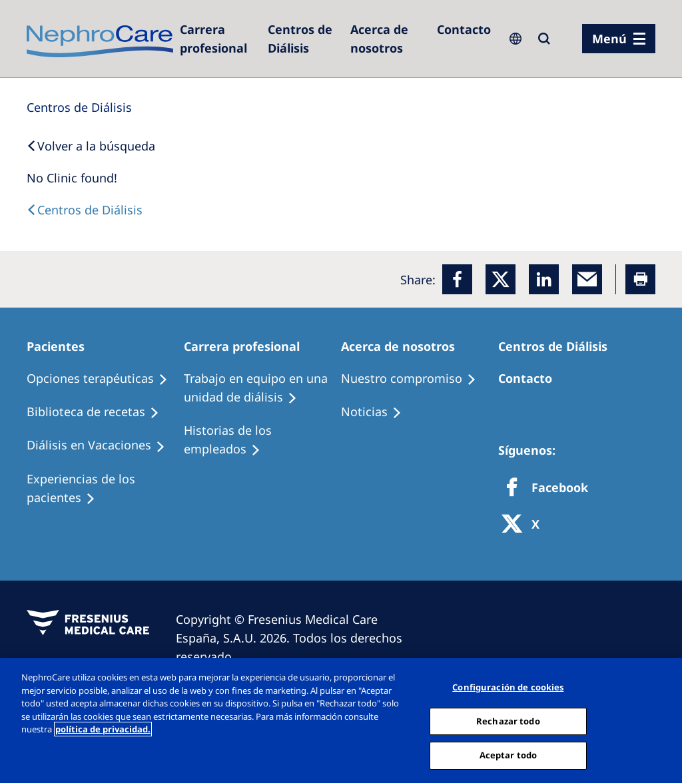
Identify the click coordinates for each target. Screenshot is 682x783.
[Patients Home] (62, 346)
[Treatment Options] (103, 379)
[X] (524, 525)
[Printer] (640, 279)
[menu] (618, 38)
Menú (609, 39)
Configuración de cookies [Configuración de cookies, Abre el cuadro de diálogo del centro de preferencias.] (507, 687)
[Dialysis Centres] (217, 38)
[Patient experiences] (105, 488)
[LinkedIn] (544, 279)
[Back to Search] (91, 145)
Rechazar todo (508, 721)
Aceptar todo (508, 755)
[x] (500, 279)
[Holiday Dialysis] (102, 445)
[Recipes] (99, 412)
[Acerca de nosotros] (387, 38)
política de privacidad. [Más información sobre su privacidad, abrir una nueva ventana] (103, 729)
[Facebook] (457, 279)
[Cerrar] (660, 719)
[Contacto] (464, 29)
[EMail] (587, 279)
